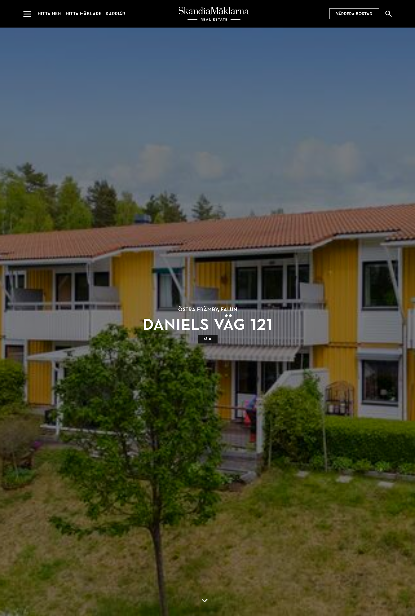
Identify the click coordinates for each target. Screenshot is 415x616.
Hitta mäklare (83, 13)
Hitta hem (49, 13)
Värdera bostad (354, 13)
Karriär (115, 13)
